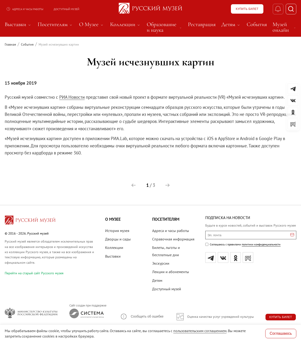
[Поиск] (291, 9)
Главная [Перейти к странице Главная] (10, 44)
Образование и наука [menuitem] (164, 27)
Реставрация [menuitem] (202, 24)
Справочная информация (173, 239)
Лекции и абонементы (170, 271)
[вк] (223, 257)
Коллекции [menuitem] (125, 24)
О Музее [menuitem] (91, 24)
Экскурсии (160, 263)
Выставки (113, 256)
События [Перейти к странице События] (27, 44)
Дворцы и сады (118, 239)
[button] (133, 185)
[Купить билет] (247, 9)
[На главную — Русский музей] (150, 9)
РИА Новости (72, 97)
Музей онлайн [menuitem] (284, 27)
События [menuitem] (257, 24)
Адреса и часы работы (24, 9)
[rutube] (248, 257)
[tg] (210, 257)
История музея (117, 230)
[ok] (235, 257)
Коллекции (114, 247)
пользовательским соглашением (199, 330)
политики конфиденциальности (261, 244)
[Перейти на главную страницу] (30, 221)
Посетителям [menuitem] (55, 24)
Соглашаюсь (281, 333)
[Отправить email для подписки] (292, 235)
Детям (157, 280)
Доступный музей (66, 9)
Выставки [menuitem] (18, 24)
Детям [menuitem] (231, 24)
